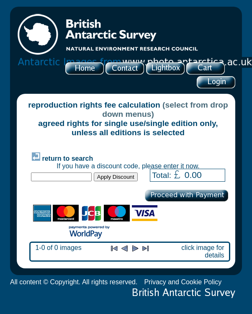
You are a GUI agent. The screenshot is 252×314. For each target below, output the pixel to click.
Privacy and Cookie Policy (182, 282)
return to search (62, 158)
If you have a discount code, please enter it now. (128, 166)
